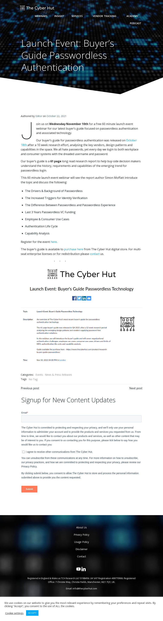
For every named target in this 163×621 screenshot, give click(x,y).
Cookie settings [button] (14, 613)
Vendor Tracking (106, 16)
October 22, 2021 (56, 116)
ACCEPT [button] (32, 612)
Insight (60, 16)
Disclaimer (81, 549)
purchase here (73, 249)
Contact (81, 556)
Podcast (135, 23)
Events (39, 375)
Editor (38, 116)
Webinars (41, 16)
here (53, 242)
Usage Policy (81, 542)
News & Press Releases (58, 375)
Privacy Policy (81, 534)
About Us (81, 527)
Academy (134, 16)
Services (79, 16)
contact (94, 254)
